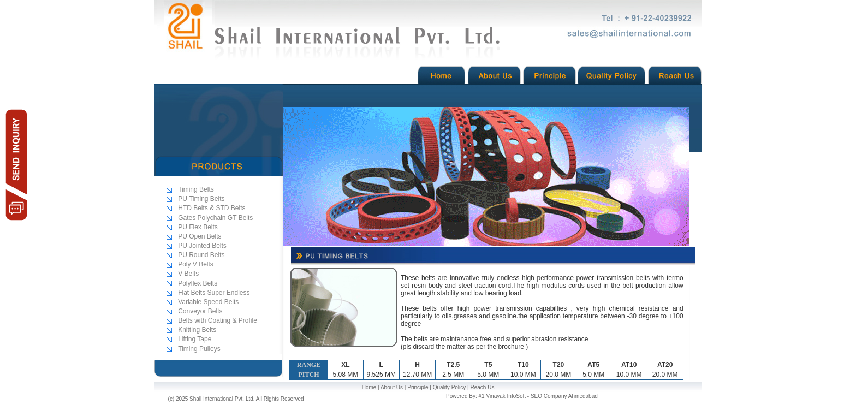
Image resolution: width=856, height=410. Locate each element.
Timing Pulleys (199, 349)
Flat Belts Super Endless (213, 292)
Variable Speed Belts (208, 302)
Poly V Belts (195, 264)
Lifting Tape (194, 339)
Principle (417, 387)
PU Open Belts (199, 236)
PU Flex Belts (198, 227)
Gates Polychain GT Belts (215, 218)
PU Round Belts (201, 255)
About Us (392, 387)
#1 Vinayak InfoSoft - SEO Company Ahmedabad (538, 396)
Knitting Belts (197, 330)
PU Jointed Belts (202, 245)
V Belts (188, 273)
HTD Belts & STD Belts (211, 208)
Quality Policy (449, 387)
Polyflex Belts (197, 283)
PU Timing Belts (201, 199)
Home (369, 387)
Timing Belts (196, 189)
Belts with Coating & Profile (217, 320)
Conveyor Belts (200, 311)
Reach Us (482, 387)
